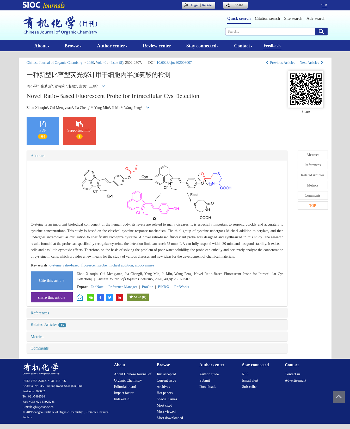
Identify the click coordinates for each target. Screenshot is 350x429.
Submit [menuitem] (204, 380)
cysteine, (56, 265)
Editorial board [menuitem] (125, 387)
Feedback (272, 45)
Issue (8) (116, 63)
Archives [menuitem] (163, 387)
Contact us (292, 374)
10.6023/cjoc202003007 (174, 63)
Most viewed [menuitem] (166, 412)
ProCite (147, 287)
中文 (324, 5)
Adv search (315, 18)
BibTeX (163, 287)
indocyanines (144, 265)
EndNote (97, 287)
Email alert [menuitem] (250, 380)
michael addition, (121, 265)
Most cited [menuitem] (164, 405)
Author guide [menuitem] (209, 374)
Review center (157, 45)
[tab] (157, 156)
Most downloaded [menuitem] (170, 418)
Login (195, 5)
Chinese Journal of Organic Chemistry (55, 63)
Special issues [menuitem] (167, 399)
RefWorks (181, 287)
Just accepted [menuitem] (166, 374)
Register (207, 5)
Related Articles (48, 324)
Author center (112, 45)
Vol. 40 (101, 63)
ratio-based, (72, 265)
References (40, 313)
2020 (90, 63)
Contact (243, 45)
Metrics (37, 336)
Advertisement (295, 380)
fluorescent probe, (95, 265)
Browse (73, 45)
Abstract (38, 155)
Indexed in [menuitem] (122, 399)
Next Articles (312, 63)
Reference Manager (122, 287)
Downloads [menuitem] (207, 387)
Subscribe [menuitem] (249, 387)
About (42, 45)
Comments (40, 348)
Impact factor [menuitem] (124, 393)
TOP (312, 206)
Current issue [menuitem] (166, 380)
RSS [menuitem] (245, 374)
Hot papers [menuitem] (165, 393)
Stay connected (202, 45)
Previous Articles (281, 63)
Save (137, 297)
